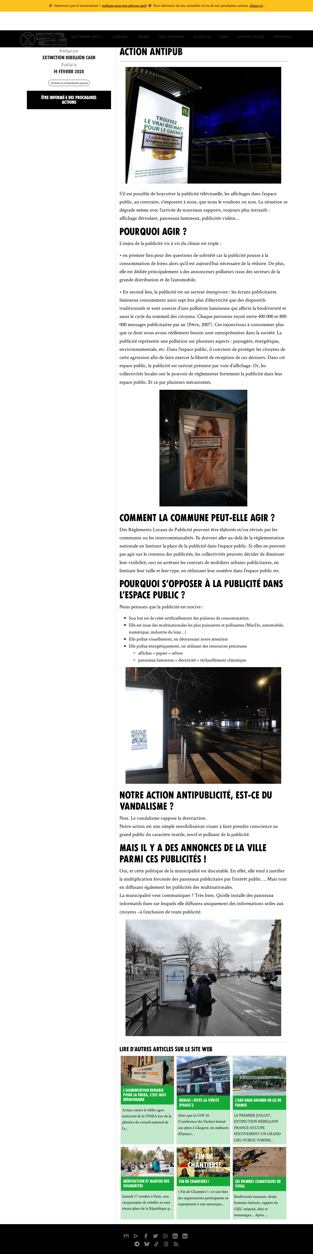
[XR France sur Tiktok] (156, 1243)
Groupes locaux (251, 22)
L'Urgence (120, 22)
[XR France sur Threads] (166, 1243)
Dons (224, 22)
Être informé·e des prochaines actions (68, 99)
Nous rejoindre (171, 22)
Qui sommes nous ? (87, 22)
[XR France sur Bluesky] (146, 1243)
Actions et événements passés (69, 82)
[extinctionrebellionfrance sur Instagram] (165, 1235)
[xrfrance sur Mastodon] (126, 1235)
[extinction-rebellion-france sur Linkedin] (184, 1235)
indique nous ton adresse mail (124, 6)
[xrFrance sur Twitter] (155, 1235)
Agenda (144, 22)
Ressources (283, 22)
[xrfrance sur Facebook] (145, 1235)
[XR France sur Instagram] (136, 1243)
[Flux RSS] (176, 1243)
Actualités (202, 22)
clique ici (256, 6)
